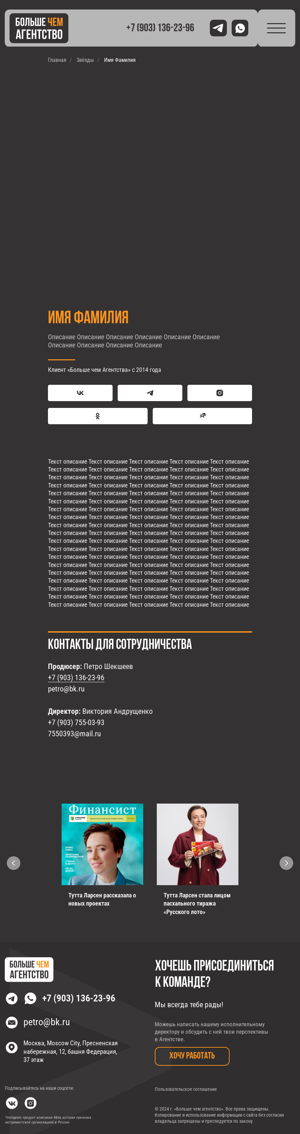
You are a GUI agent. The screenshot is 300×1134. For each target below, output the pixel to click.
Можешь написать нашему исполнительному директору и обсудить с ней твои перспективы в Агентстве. (211, 1032)
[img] (39, 28)
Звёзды (85, 60)
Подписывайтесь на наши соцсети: (39, 1088)
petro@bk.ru (66, 689)
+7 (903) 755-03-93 (76, 722)
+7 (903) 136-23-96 (76, 677)
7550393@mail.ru (74, 733)
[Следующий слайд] (286, 863)
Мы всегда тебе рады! (189, 1004)
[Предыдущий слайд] (13, 863)
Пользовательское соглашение (186, 1089)
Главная (57, 60)
